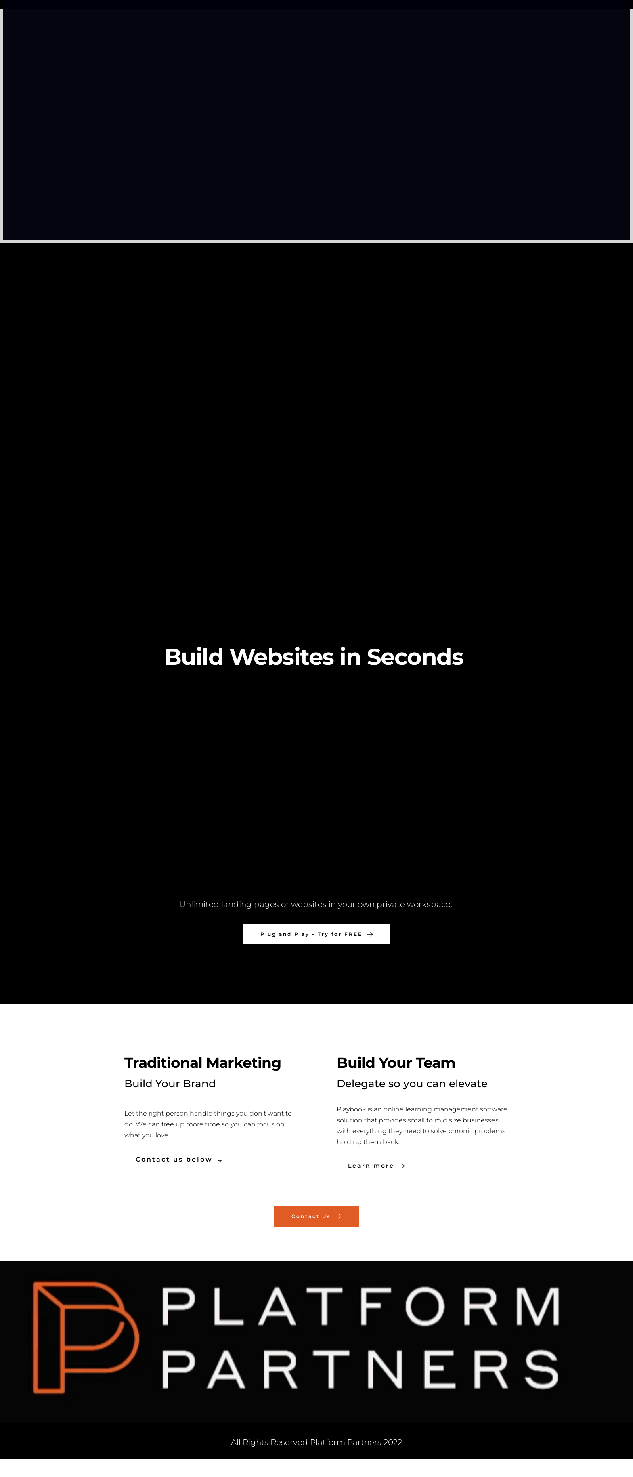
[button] (316, 789)
